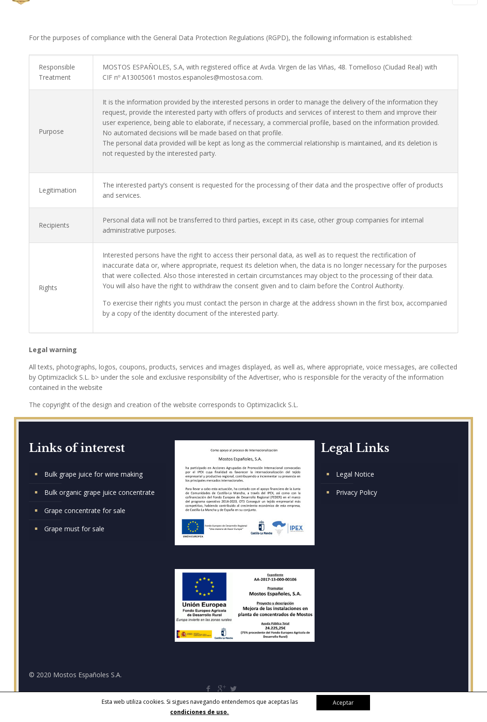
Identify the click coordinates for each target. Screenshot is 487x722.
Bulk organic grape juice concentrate (99, 492)
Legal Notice (355, 474)
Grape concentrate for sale (84, 510)
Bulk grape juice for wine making (93, 474)
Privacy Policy (356, 492)
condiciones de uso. (199, 712)
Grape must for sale (74, 528)
